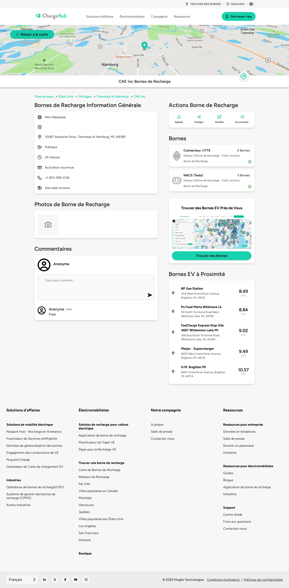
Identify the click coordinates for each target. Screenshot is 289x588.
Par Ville (84, 484)
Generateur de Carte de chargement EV (34, 467)
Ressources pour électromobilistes (248, 466)
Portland (84, 540)
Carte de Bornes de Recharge (99, 470)
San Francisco (89, 533)
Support (229, 507)
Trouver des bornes (203, 4)
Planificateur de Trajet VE (97, 442)
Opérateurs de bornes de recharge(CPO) (35, 487)
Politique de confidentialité (263, 580)
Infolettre (230, 453)
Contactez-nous (162, 438)
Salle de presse (161, 431)
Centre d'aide (232, 514)
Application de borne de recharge (102, 435)
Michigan (85, 96)
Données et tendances (239, 431)
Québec (84, 512)
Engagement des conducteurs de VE (32, 453)
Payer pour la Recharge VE (97, 449)
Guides (228, 473)
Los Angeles (87, 526)
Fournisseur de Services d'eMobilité (31, 438)
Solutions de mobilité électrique (29, 424)
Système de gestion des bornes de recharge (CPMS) (30, 496)
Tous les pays (43, 96)
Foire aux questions (237, 521)
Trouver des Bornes (211, 256)
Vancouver (86, 505)
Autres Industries (18, 505)
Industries (13, 480)
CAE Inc (140, 96)
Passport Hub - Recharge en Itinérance (33, 431)
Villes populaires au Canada (98, 491)
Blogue (228, 480)
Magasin (235, 4)
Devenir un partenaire (238, 446)
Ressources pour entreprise (243, 424)
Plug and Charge (18, 460)
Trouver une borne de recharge (101, 463)
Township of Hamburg (113, 96)
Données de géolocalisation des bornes (34, 446)
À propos (157, 424)
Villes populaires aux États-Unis (101, 519)
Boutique (85, 553)
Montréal (85, 498)
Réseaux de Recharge (94, 477)
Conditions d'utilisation (223, 580)
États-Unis (65, 96)
